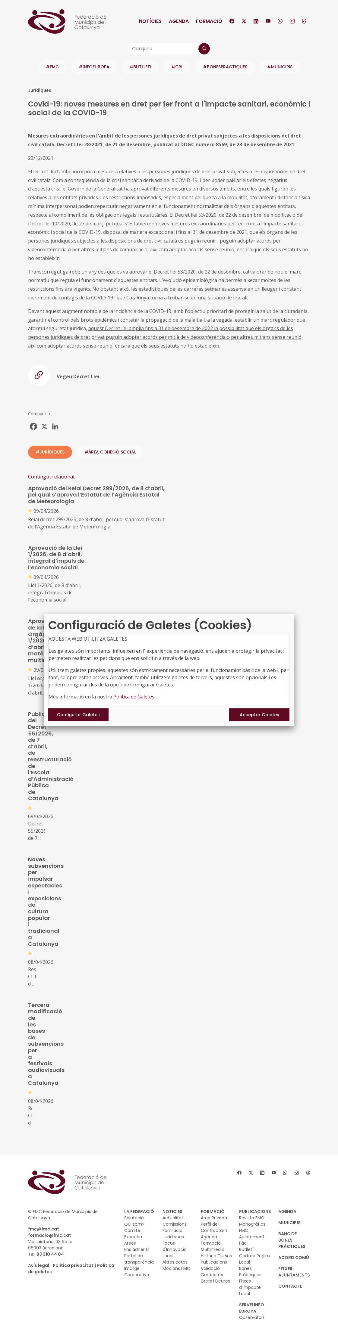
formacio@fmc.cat (49, 1235)
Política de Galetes (133, 696)
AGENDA (287, 1211)
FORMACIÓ (213, 1211)
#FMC (52, 67)
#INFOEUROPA (94, 67)
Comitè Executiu (133, 1233)
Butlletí (246, 1249)
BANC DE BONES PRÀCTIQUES (291, 1240)
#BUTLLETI (140, 67)
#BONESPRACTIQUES (225, 67)
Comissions (175, 1224)
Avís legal (38, 1265)
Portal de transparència (139, 1259)
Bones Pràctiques (250, 1271)
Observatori (251, 1317)
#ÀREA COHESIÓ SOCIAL (110, 452)
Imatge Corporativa (136, 1271)
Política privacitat (73, 1265)
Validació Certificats (212, 1271)
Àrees (130, 1243)
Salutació (134, 1218)
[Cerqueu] (169, 48)
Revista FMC (251, 1218)
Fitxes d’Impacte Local (250, 1287)
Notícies (150, 21)
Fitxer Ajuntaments (294, 1272)
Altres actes (175, 1262)
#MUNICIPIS (279, 67)
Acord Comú (293, 1258)
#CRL (177, 67)
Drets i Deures (215, 1281)
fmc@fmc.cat (43, 1229)
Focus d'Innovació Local (175, 1249)
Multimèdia (212, 1249)
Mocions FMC (176, 1268)
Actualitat (173, 1218)
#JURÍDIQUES (50, 452)
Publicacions (214, 1262)
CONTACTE (290, 1286)
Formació (209, 21)
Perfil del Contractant (214, 1227)
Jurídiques (173, 1237)
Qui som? (134, 1224)
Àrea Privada (214, 1218)
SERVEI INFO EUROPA (251, 1308)
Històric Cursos (216, 1256)
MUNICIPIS (289, 1223)
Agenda (179, 21)
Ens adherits (137, 1249)
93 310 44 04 (50, 1254)
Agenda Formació (211, 1240)
